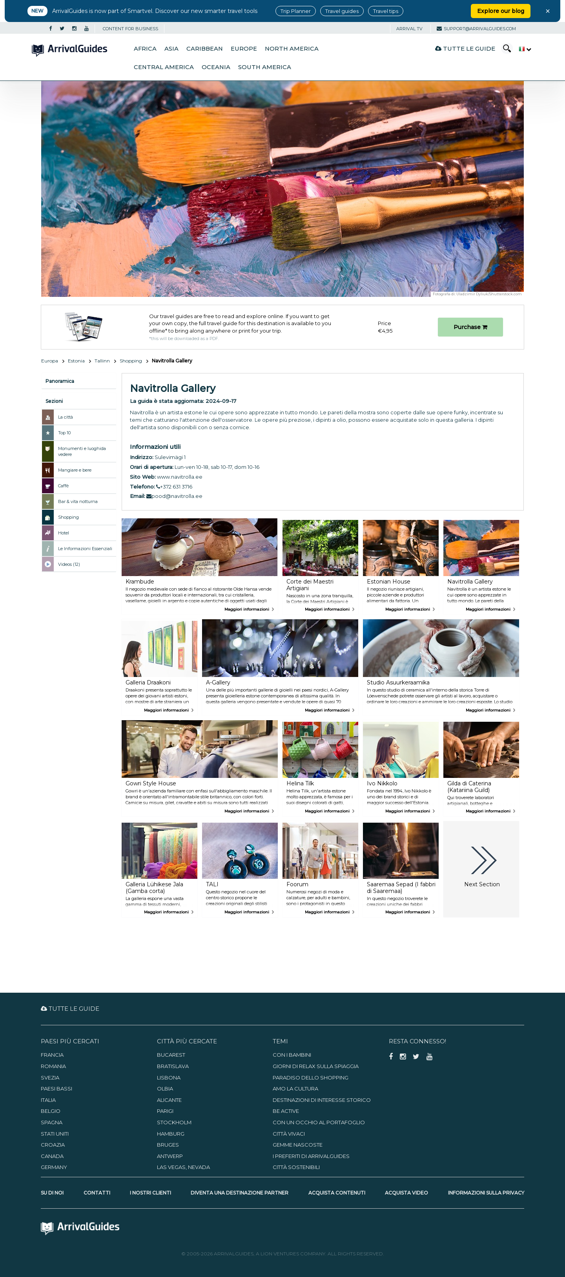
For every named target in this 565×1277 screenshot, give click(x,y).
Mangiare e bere (74, 470)
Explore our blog (500, 11)
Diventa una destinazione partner (239, 1193)
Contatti (97, 1193)
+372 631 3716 (174, 486)
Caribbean (204, 48)
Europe (244, 48)
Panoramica (60, 381)
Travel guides (342, 11)
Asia (171, 48)
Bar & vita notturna (78, 501)
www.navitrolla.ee (179, 477)
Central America (164, 67)
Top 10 (64, 432)
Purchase (470, 327)
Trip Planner (296, 11)
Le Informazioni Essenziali (85, 548)
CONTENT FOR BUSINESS (130, 28)
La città (65, 417)
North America (292, 48)
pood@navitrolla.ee (174, 496)
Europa (49, 361)
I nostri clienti (150, 1193)
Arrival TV (409, 28)
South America (264, 67)
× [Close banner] (547, 11)
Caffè (63, 485)
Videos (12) (69, 564)
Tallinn (102, 361)
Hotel (63, 533)
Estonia (76, 361)
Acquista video (406, 1193)
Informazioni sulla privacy (486, 1193)
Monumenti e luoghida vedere (82, 451)
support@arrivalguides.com (476, 28)
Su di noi (52, 1193)
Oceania (216, 67)
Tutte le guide (465, 48)
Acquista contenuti (336, 1193)
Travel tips (385, 11)
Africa (145, 48)
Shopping (131, 361)
